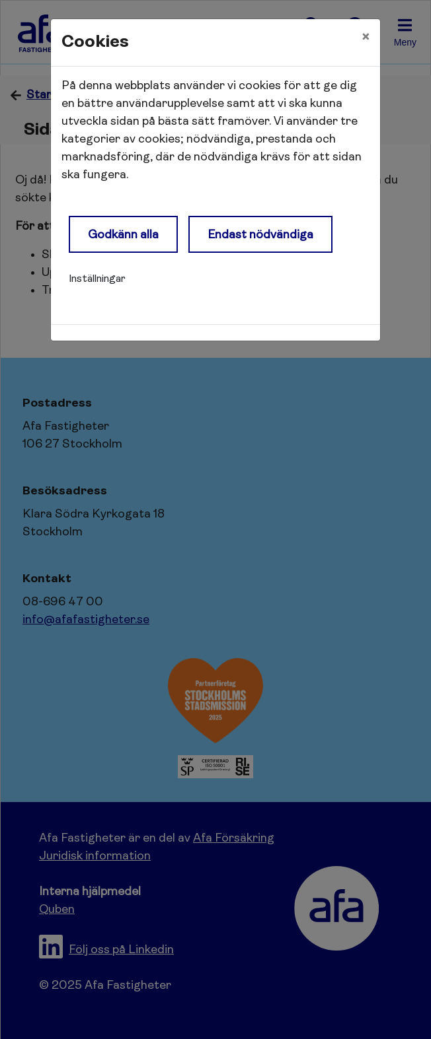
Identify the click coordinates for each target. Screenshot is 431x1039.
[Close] (365, 37)
